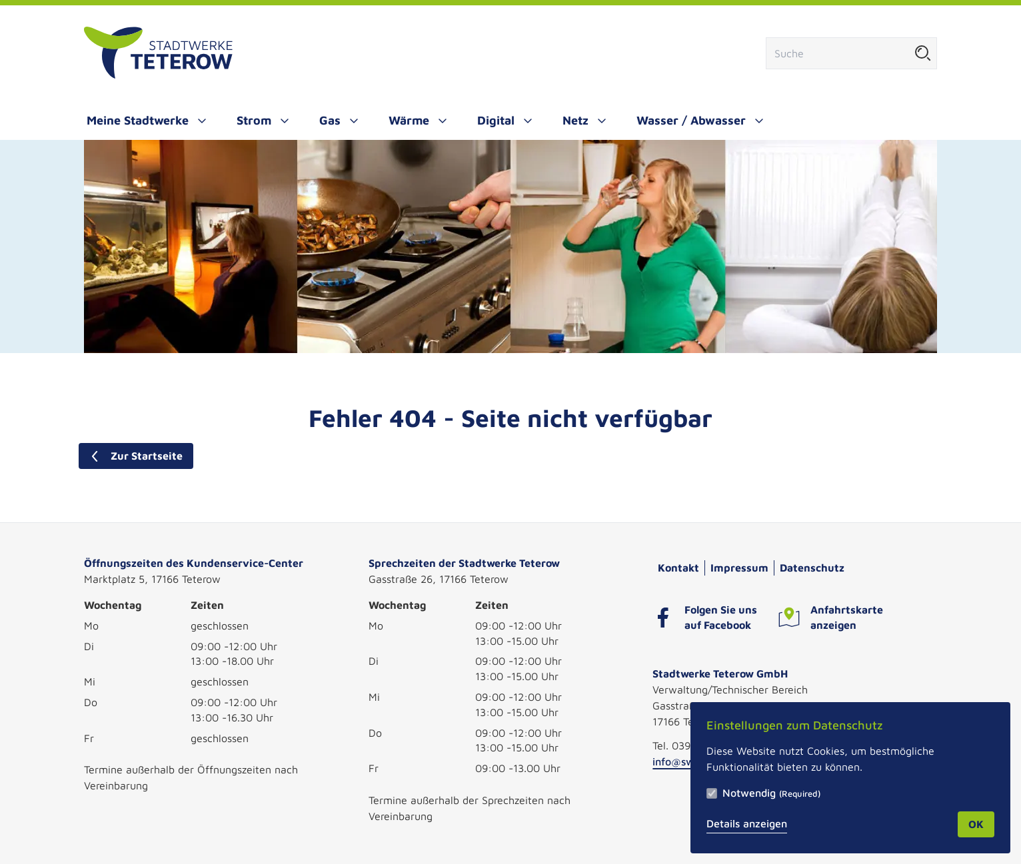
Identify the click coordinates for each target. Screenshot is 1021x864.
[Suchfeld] (838, 53)
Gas (330, 120)
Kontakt (678, 568)
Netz (575, 120)
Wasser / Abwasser (691, 120)
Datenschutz (812, 568)
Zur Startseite (136, 456)
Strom (254, 120)
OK (976, 824)
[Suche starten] (923, 53)
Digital (495, 120)
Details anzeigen (746, 823)
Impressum (739, 568)
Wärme (409, 120)
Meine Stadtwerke (138, 120)
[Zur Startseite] (158, 53)
